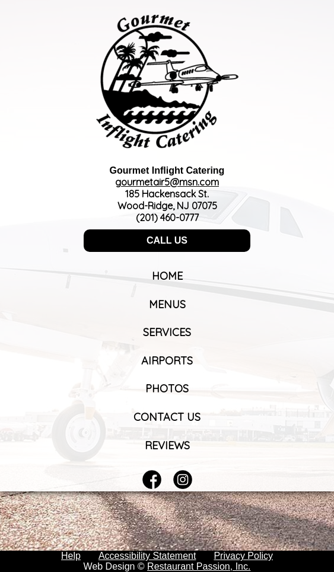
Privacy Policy (243, 556)
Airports (167, 361)
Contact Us (167, 417)
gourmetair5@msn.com (167, 182)
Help (71, 556)
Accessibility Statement (147, 556)
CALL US (167, 240)
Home (167, 276)
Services (167, 332)
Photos (167, 388)
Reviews (167, 445)
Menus (167, 304)
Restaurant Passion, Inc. (198, 566)
